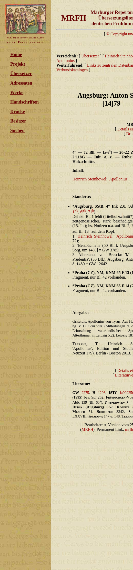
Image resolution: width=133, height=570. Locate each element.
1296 (101, 393)
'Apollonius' (118, 179)
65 (83, 212)
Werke (16, 92)
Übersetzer (21, 73)
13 (75, 212)
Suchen (17, 130)
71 (91, 212)
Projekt (17, 64)
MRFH (87, 429)
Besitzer (18, 121)
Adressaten (21, 83)
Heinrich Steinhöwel (89, 179)
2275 (85, 393)
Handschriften (24, 102)
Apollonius (66, 60)
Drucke (17, 111)
